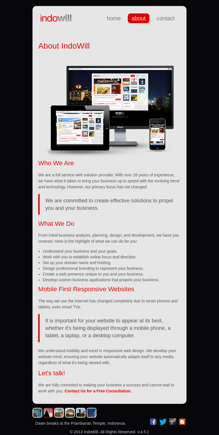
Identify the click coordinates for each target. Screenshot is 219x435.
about (139, 18)
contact (166, 18)
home (114, 18)
